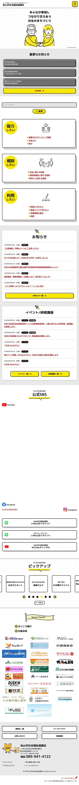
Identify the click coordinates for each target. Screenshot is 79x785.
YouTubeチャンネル (40, 546)
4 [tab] (42, 597)
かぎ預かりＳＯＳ (62, 583)
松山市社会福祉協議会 (9, 509)
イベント (25, 320)
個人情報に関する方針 (33, 762)
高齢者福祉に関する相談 (40, 175)
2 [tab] (33, 597)
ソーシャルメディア (32, 766)
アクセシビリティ (9, 766)
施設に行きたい (37, 206)
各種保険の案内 (37, 213)
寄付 (30, 143)
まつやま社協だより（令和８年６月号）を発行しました (26, 257)
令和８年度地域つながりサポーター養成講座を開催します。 (27, 336)
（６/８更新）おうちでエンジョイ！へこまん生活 (23, 286)
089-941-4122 (36, 756)
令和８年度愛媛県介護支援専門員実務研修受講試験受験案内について (31, 267)
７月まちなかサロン (12, 345)
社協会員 (22, 631)
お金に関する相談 (37, 172)
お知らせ (32, 140)
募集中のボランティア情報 (40, 137)
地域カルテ (39, 583)
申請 (32, 216)
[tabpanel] (39, 583)
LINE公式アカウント (40, 522)
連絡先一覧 (19, 729)
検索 (40, 111)
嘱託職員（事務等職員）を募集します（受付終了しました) (27, 276)
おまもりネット (17, 583)
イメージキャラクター (59, 729)
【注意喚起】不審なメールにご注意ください (21, 248)
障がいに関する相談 (38, 178)
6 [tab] (50, 597)
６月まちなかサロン (12, 364)
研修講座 (32, 320)
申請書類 (59, 736)
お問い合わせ (19, 736)
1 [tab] (29, 597)
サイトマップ (7, 762)
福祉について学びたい (40, 209)
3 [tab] (37, 597)
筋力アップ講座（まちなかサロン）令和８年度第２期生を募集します (31, 355)
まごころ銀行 (25, 626)
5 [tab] (46, 597)
